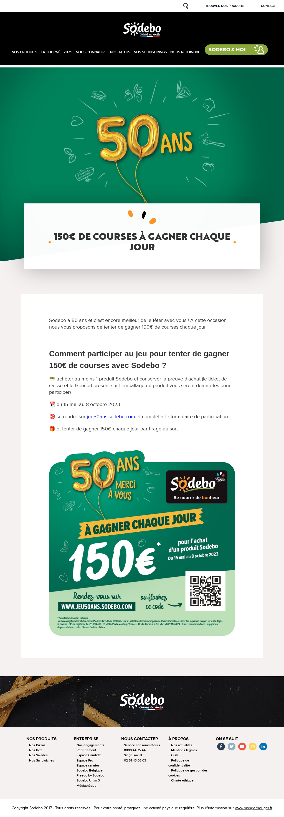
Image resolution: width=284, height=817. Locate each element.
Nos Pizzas (37, 745)
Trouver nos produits (224, 5)
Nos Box (35, 750)
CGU (174, 755)
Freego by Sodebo (90, 775)
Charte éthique (182, 780)
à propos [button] (178, 739)
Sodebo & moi (227, 49)
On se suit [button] (227, 739)
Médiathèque (87, 786)
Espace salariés (88, 765)
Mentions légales (184, 750)
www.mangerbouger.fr (253, 808)
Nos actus (120, 52)
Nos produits (24, 52)
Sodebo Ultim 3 (88, 780)
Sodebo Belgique (90, 770)
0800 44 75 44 (135, 750)
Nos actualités (181, 745)
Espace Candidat (89, 755)
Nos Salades (38, 755)
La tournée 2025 (56, 52)
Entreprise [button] (86, 739)
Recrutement (86, 750)
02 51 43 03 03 (135, 760)
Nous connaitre (91, 52)
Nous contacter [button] (139, 739)
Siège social (133, 755)
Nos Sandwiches (41, 760)
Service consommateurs (142, 745)
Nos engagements (90, 745)
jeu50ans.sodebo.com (111, 417)
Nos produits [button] (41, 739)
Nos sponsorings (150, 52)
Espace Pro (85, 760)
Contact (268, 5)
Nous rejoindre (185, 52)
